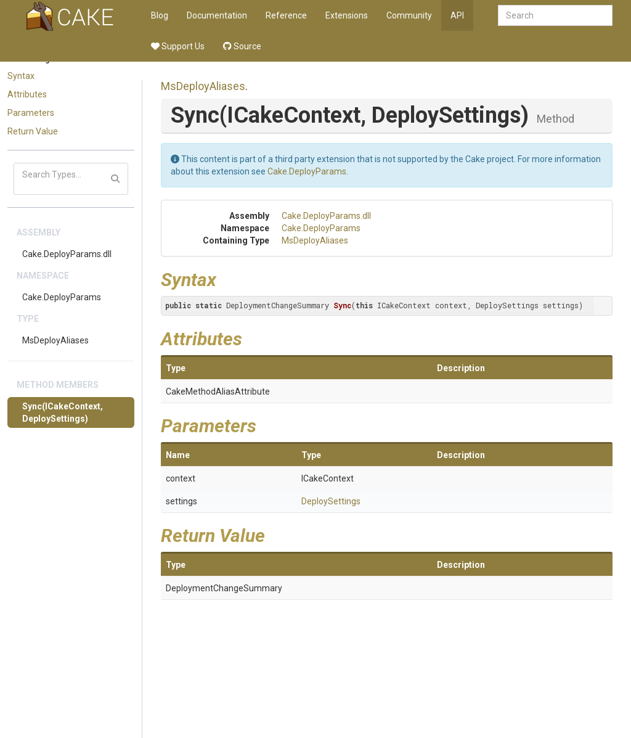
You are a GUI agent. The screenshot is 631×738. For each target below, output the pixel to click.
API (457, 15)
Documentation (217, 15)
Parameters (30, 113)
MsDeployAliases (55, 340)
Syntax (21, 76)
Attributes (27, 94)
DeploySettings (330, 501)
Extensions (346, 15)
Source (242, 46)
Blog (159, 15)
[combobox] (555, 15)
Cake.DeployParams (61, 297)
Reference (286, 15)
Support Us (178, 46)
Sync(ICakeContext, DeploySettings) (62, 412)
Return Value (32, 131)
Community (409, 15)
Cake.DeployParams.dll (67, 254)
